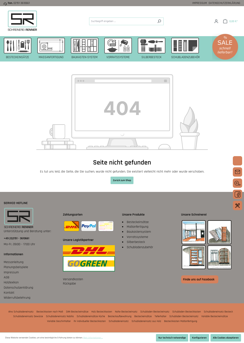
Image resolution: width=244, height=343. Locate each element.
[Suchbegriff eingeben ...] (122, 21)
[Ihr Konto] (216, 21)
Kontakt (9, 292)
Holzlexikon (11, 282)
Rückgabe (69, 283)
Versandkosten (73, 279)
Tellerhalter (160, 316)
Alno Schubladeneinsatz (21, 311)
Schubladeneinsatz (119, 321)
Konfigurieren (199, 337)
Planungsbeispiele (16, 267)
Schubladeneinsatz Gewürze (28, 316)
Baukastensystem (139, 232)
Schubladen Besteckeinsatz (154, 311)
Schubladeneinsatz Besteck (218, 311)
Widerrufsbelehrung (17, 297)
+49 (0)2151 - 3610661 (16, 238)
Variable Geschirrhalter (59, 321)
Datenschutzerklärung (224, 3)
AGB (6, 277)
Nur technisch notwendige (172, 337)
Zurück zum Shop (122, 180)
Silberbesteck (136, 242)
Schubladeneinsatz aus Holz (146, 321)
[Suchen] (159, 21)
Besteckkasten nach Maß (49, 311)
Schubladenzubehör (140, 247)
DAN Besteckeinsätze (77, 311)
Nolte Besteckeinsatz (126, 311)
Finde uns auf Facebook (198, 279)
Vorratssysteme (137, 237)
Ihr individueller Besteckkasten (90, 321)
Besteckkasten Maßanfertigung (180, 321)
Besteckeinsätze (138, 222)
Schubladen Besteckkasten (186, 311)
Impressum (199, 3)
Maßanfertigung (137, 227)
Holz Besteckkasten (101, 311)
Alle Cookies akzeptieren (226, 337)
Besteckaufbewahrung (119, 316)
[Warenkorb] (230, 21)
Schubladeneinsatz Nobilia (60, 316)
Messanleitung (13, 262)
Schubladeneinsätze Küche (91, 316)
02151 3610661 (21, 3)
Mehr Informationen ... (93, 337)
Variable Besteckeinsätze (214, 316)
